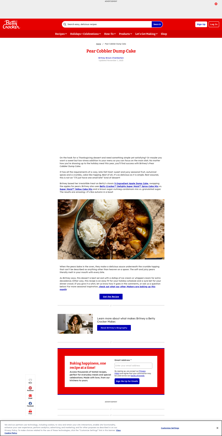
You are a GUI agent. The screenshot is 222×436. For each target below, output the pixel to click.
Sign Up (201, 24)
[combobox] (107, 24)
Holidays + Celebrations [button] (84, 33)
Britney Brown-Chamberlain (111, 58)
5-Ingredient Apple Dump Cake (131, 183)
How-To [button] (109, 33)
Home (98, 44)
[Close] (217, 428)
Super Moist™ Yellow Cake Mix (76, 189)
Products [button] (124, 33)
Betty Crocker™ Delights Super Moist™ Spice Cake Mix (129, 186)
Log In (213, 24)
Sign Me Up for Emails (127, 381)
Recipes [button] (60, 33)
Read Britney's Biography (114, 327)
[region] (111, 428)
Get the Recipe (111, 296)
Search (157, 24)
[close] (216, 4)
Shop (164, 33)
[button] (30, 63)
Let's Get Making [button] (145, 33)
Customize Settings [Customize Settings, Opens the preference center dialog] (170, 428)
